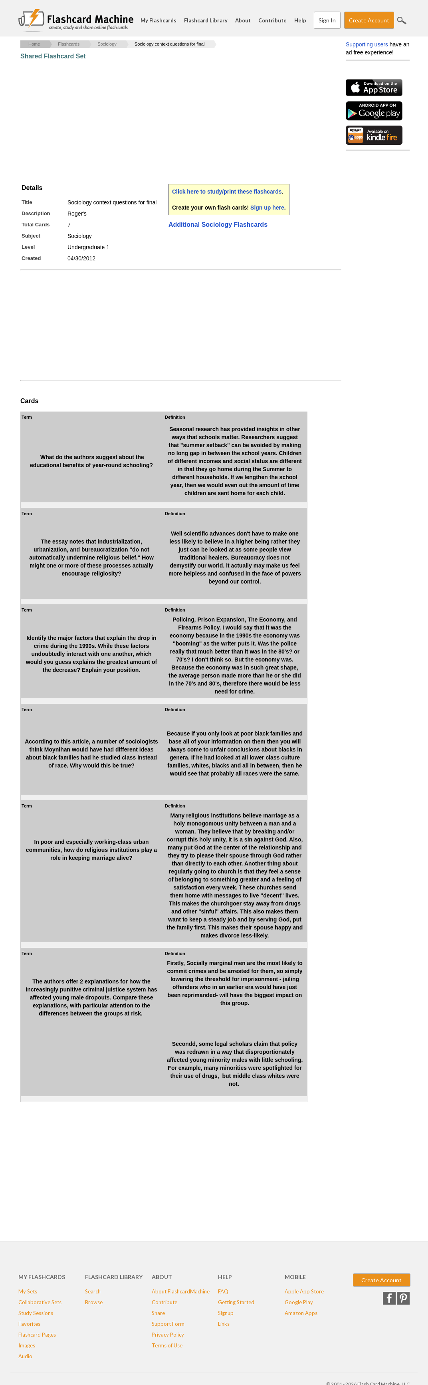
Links (224, 1324)
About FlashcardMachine (181, 1291)
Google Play (299, 1302)
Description (36, 213)
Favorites (29, 1324)
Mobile (295, 1276)
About (243, 20)
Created (31, 258)
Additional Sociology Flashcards (218, 224)
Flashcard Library (206, 20)
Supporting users (367, 44)
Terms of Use (167, 1345)
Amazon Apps (301, 1313)
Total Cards (36, 225)
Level (28, 247)
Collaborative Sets (39, 1302)
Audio (25, 1356)
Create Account (369, 20)
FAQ (223, 1291)
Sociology (107, 44)
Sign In (327, 20)
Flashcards (68, 44)
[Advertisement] (165, 122)
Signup (226, 1313)
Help (300, 20)
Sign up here (267, 207)
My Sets (27, 1291)
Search (402, 20)
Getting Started (236, 1302)
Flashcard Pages (37, 1334)
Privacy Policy (168, 1334)
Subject (31, 236)
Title (27, 202)
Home (34, 44)
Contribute (272, 20)
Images (26, 1345)
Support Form (168, 1324)
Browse (94, 1302)
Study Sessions (35, 1313)
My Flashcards (158, 20)
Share (158, 1313)
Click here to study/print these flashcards (227, 191)
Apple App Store (304, 1291)
